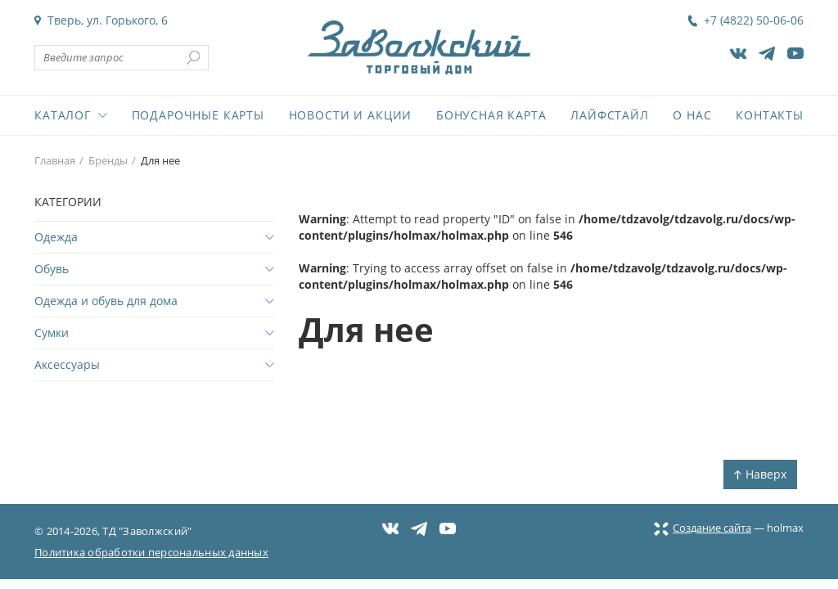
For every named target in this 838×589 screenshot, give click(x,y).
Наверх (760, 474)
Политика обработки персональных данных (151, 552)
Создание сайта (702, 527)
